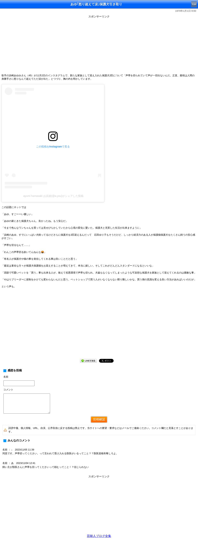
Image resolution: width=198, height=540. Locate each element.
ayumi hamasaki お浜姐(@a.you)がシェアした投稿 (53, 195)
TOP (194, 4)
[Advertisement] (99, 45)
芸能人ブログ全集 (99, 536)
